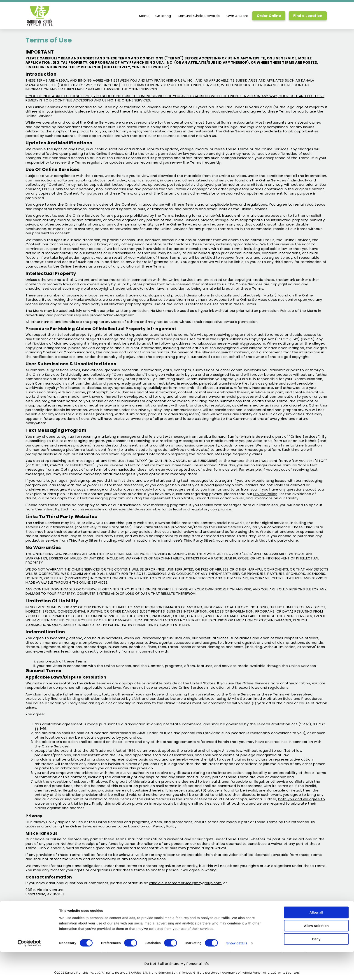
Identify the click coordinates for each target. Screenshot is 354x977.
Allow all (316, 937)
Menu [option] (144, 16)
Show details (236, 968)
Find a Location (307, 15)
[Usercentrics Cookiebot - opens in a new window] (29, 968)
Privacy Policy (265, 493)
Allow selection (316, 951)
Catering (163, 16)
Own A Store (237, 16)
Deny (316, 964)
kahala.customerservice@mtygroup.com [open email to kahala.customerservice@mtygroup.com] (185, 883)
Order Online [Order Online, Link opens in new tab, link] (269, 15)
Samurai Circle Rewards (199, 16)
